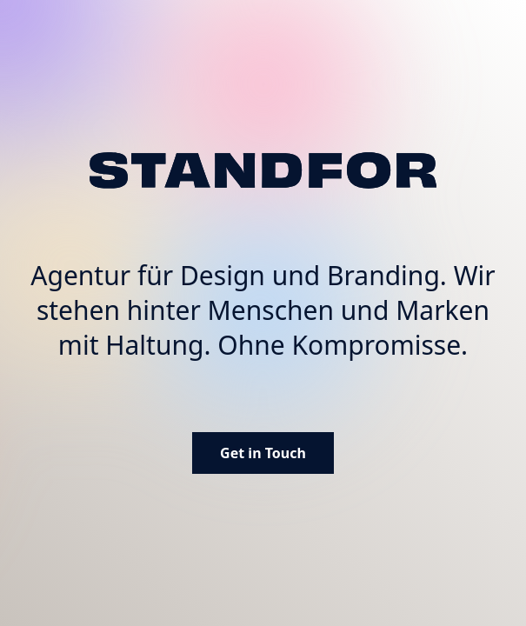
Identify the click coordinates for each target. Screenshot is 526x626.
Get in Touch (263, 453)
